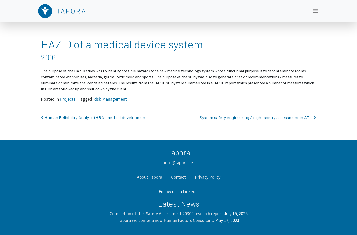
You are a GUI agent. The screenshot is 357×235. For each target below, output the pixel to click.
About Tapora (149, 177)
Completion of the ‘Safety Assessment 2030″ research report (166, 213)
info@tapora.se (178, 162)
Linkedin (191, 191)
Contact (178, 177)
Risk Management (110, 99)
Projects (67, 99)
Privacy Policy (207, 177)
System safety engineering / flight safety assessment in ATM (258, 117)
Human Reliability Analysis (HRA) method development (94, 117)
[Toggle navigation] (315, 11)
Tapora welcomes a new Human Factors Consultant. (166, 220)
